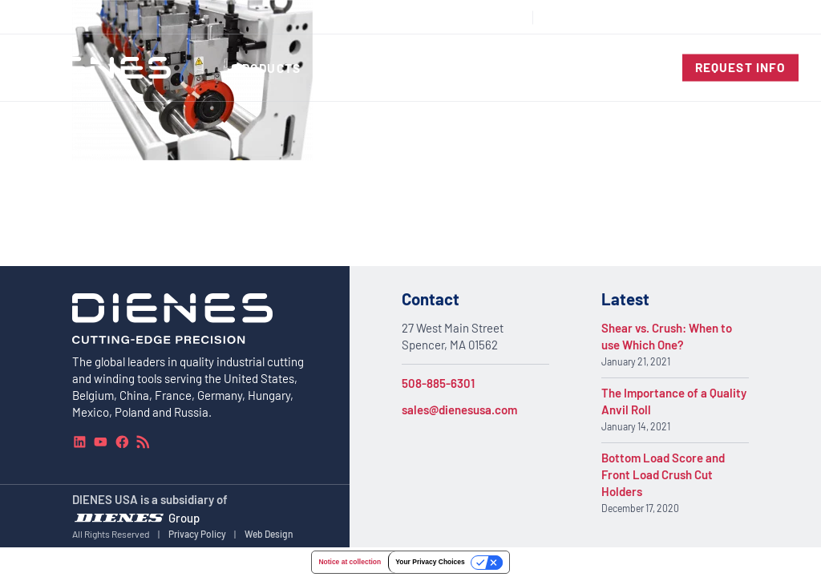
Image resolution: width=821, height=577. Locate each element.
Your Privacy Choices (430, 562)
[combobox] (762, 17)
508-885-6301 (438, 383)
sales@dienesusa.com (459, 409)
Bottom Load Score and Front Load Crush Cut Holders (663, 474)
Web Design (269, 533)
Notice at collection (349, 562)
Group (184, 517)
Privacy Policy (197, 533)
